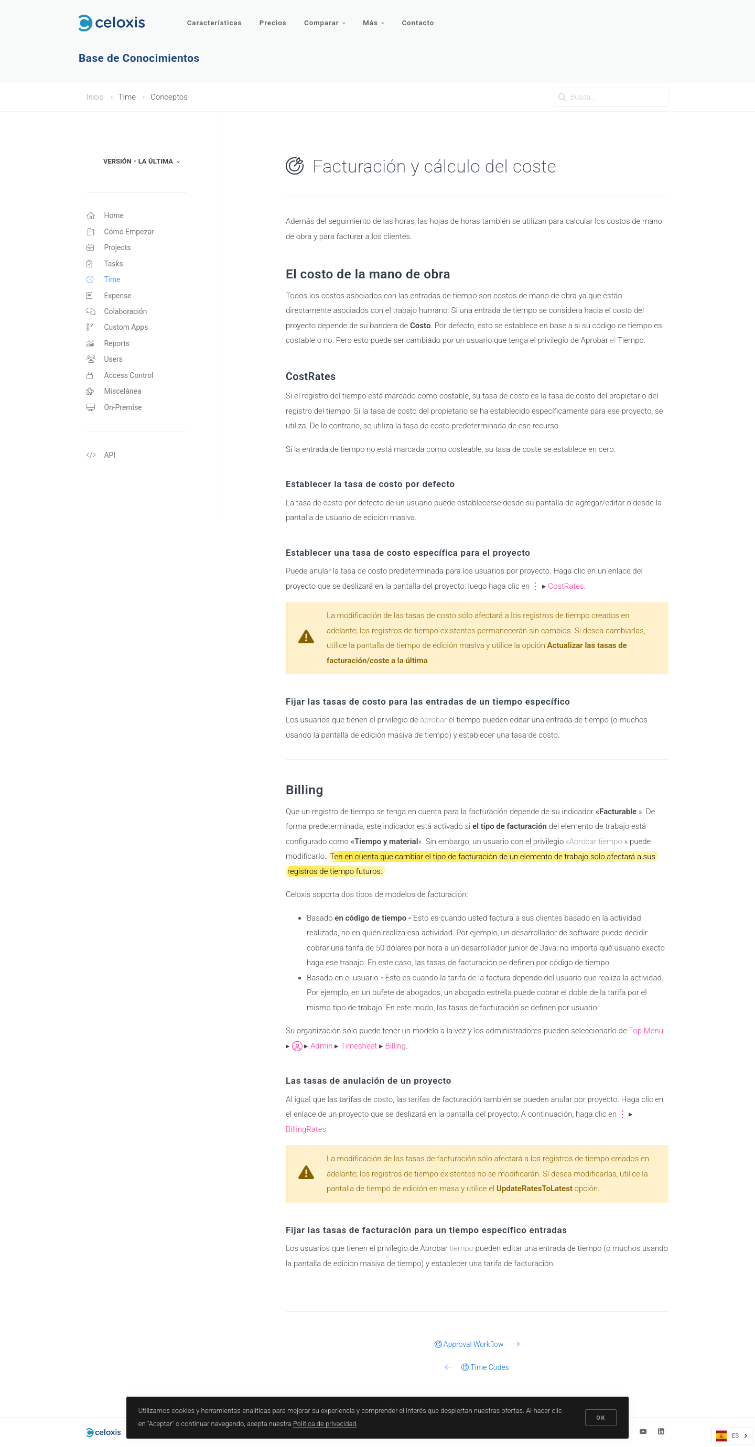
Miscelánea (115, 403)
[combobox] (731, 1436)
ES (727, 1436)
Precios (274, 20)
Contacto (422, 20)
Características (215, 20)
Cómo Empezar (122, 233)
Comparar (327, 20)
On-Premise (116, 420)
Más (376, 20)
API (101, 469)
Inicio (96, 97)
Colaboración (118, 318)
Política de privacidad (325, 1423)
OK (600, 1416)
